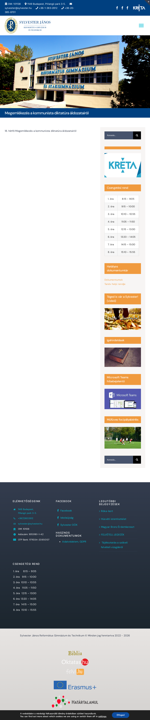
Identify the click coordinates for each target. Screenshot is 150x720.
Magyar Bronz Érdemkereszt (117, 527)
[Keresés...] (118, 135)
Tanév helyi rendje (114, 284)
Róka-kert (107, 511)
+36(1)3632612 (25, 518)
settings (102, 716)
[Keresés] (137, 135)
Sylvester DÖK (68, 525)
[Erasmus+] (75, 679)
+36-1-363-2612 (46, 8)
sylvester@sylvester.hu (30, 523)
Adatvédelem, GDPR (74, 541)
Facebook (66, 510)
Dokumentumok (113, 279)
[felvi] (75, 670)
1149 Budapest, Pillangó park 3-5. (45, 3)
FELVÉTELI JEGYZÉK (112, 534)
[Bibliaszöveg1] (75, 652)
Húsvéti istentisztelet (113, 519)
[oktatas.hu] (75, 659)
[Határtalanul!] (75, 696)
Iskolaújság (67, 517)
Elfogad (120, 715)
